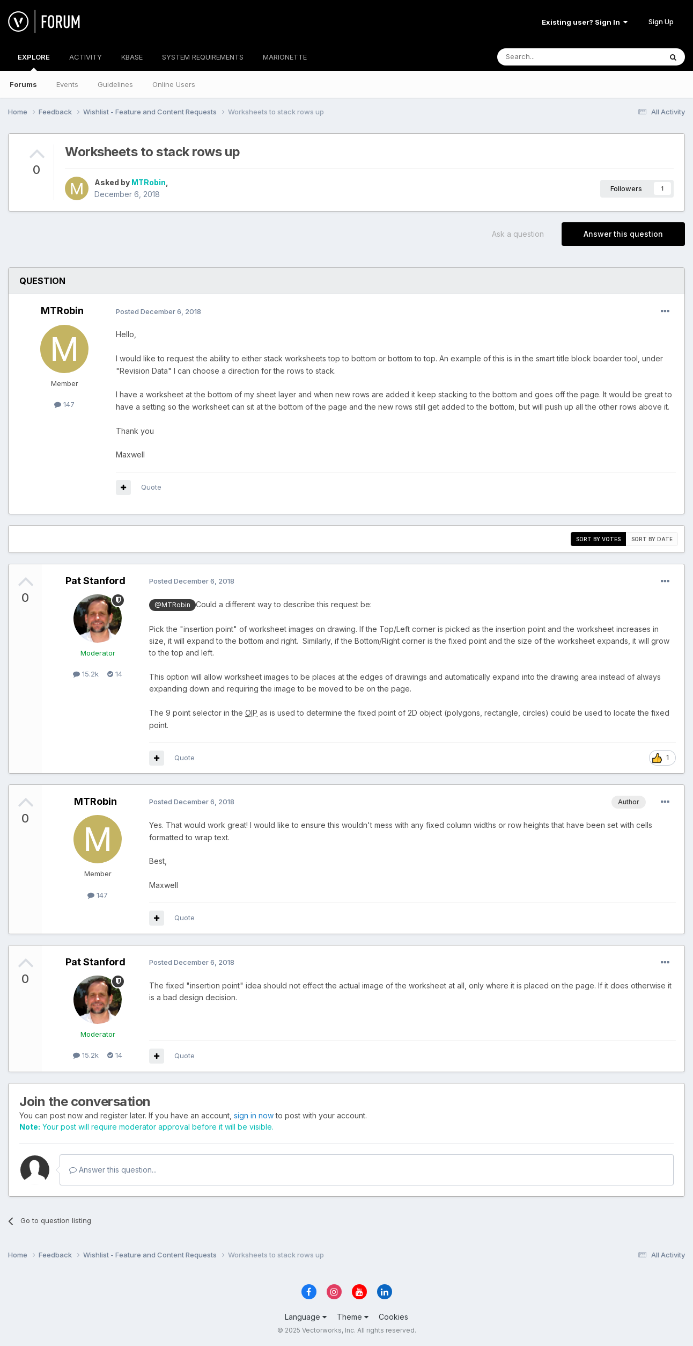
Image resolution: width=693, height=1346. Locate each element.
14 (114, 674)
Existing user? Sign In (585, 22)
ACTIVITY (85, 57)
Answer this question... (113, 1169)
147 (64, 404)
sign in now (254, 1115)
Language (306, 1316)
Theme (352, 1316)
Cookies (393, 1316)
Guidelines (115, 84)
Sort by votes (598, 539)
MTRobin (148, 182)
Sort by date (652, 539)
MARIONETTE (285, 57)
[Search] (552, 57)
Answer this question (623, 233)
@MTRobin (172, 605)
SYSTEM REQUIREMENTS (203, 57)
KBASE (132, 57)
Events (67, 84)
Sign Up (661, 21)
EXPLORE (34, 62)
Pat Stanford (95, 580)
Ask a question (518, 233)
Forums (23, 84)
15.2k (86, 674)
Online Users (173, 84)
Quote (151, 487)
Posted (158, 311)
